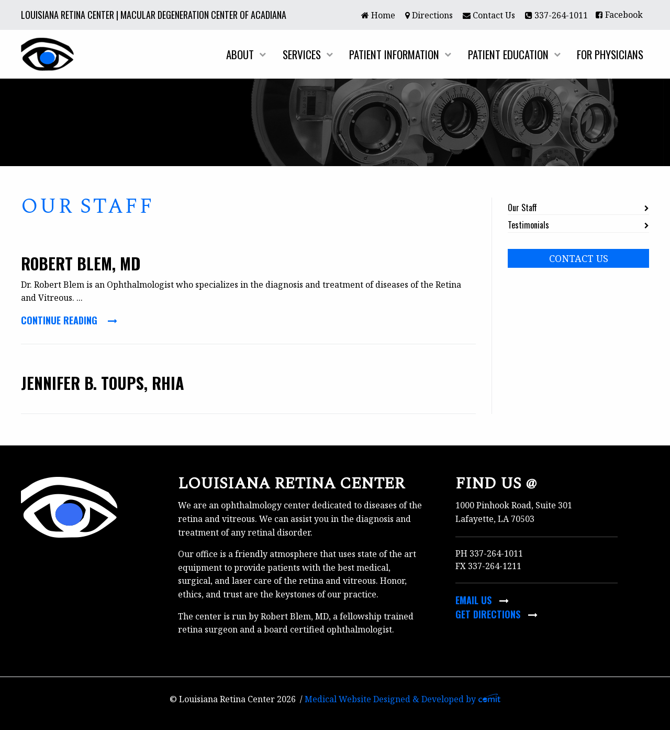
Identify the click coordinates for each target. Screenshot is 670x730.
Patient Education (508, 54)
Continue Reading (69, 320)
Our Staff (522, 207)
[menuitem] (378, 14)
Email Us (482, 600)
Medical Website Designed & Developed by (403, 699)
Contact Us (489, 15)
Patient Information (394, 54)
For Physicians (610, 54)
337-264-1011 (556, 15)
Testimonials (528, 225)
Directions (429, 15)
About (240, 54)
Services (302, 54)
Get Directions (496, 614)
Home (378, 15)
